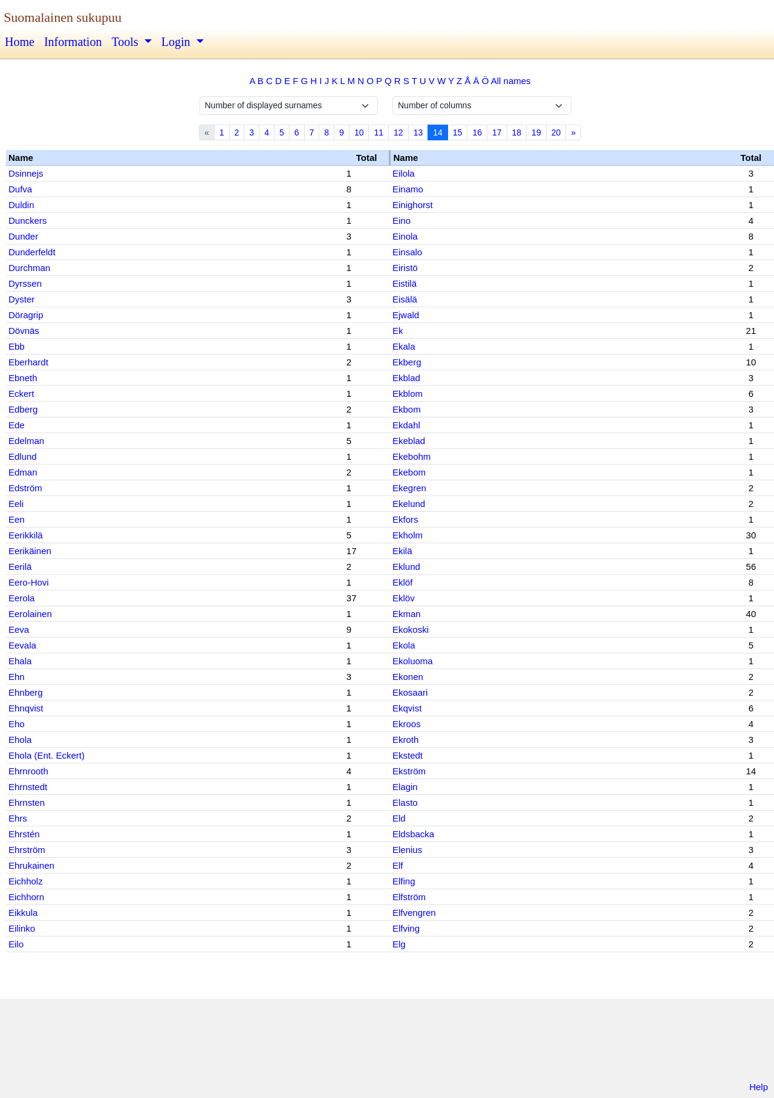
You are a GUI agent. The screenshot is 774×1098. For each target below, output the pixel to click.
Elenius (407, 850)
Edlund (22, 456)
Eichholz (25, 881)
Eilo (16, 944)
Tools (126, 41)
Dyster (21, 299)
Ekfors (405, 519)
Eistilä (404, 283)
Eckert (21, 393)
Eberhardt (28, 362)
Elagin (405, 787)
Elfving (406, 928)
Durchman (29, 268)
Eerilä (19, 566)
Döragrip (26, 315)
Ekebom (409, 472)
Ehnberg (25, 692)
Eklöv (403, 598)
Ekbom (406, 409)
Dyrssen (25, 283)
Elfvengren (414, 912)
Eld (399, 818)
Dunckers (27, 220)
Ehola (19, 739)
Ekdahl (406, 425)
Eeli (16, 503)
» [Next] (573, 132)
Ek (397, 330)
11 (378, 132)
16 (477, 132)
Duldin (21, 205)
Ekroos (406, 724)
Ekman (406, 614)
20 (556, 132)
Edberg (22, 409)
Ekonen (407, 677)
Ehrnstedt (27, 787)
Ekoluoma (412, 661)
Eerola (21, 598)
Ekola (403, 645)
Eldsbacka (413, 834)
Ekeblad (408, 441)
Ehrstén (24, 834)
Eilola (403, 173)
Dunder (23, 236)
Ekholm (407, 535)
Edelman (26, 441)
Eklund (406, 566)
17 (497, 132)
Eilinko (21, 928)
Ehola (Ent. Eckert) (46, 755)
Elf (397, 865)
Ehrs (17, 818)
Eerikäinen (29, 551)
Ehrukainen (31, 865)
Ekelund (408, 503)
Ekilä (402, 551)
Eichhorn (26, 897)
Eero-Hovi (28, 582)
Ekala (403, 346)
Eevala (22, 645)
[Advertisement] (387, 1042)
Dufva (20, 189)
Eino (401, 220)
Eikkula (22, 912)
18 (517, 132)
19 (536, 132)
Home (19, 41)
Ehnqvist (26, 708)
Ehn (16, 677)
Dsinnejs (26, 173)
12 (398, 132)
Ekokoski (410, 629)
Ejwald (405, 315)
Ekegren (409, 488)
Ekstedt (407, 755)
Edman (22, 472)
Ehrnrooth (28, 771)
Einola (405, 236)
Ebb (16, 346)
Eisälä (404, 299)
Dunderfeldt (32, 252)
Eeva (18, 629)
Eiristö (405, 268)
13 (418, 132)
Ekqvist (406, 708)
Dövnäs (23, 330)
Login (177, 41)
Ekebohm (411, 456)
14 (438, 132)
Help (758, 1087)
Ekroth (405, 739)
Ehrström (26, 850)
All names (511, 81)
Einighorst (412, 205)
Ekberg (406, 362)
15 (458, 132)
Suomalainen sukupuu (63, 17)
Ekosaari (410, 692)
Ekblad (406, 378)
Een (16, 519)
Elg (399, 944)
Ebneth (22, 378)
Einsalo (407, 252)
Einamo (407, 189)
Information (73, 41)
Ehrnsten (26, 802)
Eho (16, 724)
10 (359, 132)
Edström (25, 488)
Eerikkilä (25, 535)
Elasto (405, 802)
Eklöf (402, 582)
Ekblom (407, 393)
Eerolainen (30, 614)
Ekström (409, 771)
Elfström (409, 897)
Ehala (19, 661)
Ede (16, 425)
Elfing (403, 881)
